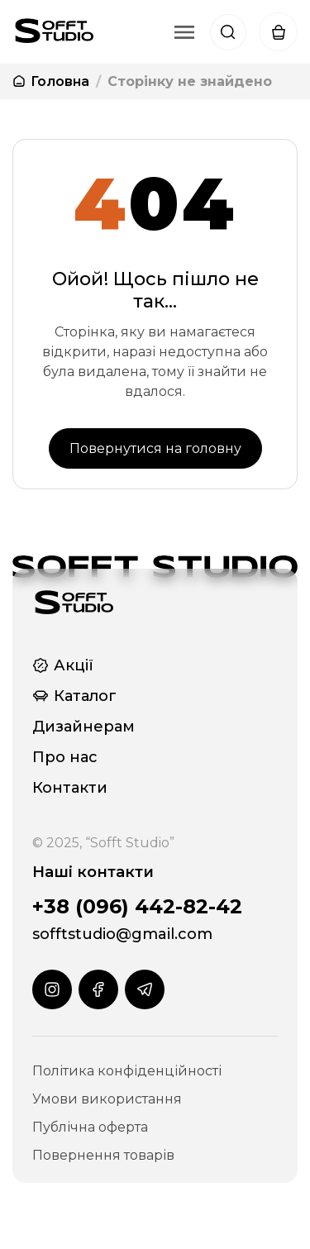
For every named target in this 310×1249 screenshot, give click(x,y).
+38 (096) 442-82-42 (137, 906)
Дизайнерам (83, 726)
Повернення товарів (103, 1155)
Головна (50, 81)
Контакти (69, 788)
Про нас (65, 757)
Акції (62, 665)
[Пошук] (228, 32)
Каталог (74, 696)
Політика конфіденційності (127, 1071)
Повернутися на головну (155, 448)
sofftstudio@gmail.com (122, 934)
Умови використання (107, 1099)
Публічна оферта (90, 1127)
